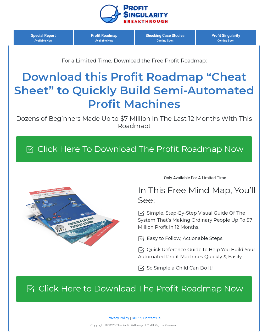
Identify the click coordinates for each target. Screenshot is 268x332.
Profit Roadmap (104, 38)
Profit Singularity (226, 38)
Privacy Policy (118, 318)
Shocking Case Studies (165, 38)
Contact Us (151, 318)
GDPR (136, 318)
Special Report (43, 38)
